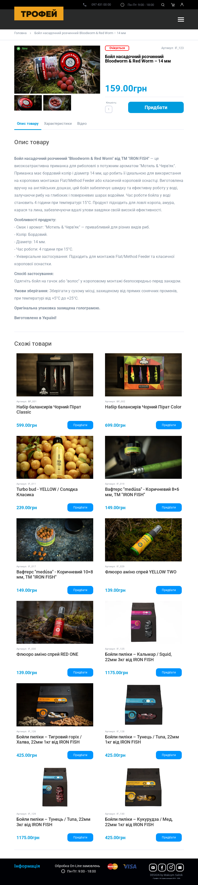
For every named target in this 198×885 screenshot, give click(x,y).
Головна (20, 33)
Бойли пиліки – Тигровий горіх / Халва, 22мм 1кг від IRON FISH (49, 739)
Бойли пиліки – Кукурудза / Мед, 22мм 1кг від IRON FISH (139, 822)
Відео (82, 123)
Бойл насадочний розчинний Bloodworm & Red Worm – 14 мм (80, 33)
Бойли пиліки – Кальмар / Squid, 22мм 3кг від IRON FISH (138, 657)
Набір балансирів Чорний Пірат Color (143, 406)
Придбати (156, 107)
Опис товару (28, 123)
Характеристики (58, 123)
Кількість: (111, 102)
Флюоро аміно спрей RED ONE (47, 654)
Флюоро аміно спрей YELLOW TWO (140, 571)
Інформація (27, 866)
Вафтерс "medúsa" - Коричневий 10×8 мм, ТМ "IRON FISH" (54, 574)
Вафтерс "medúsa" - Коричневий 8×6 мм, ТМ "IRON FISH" (142, 492)
